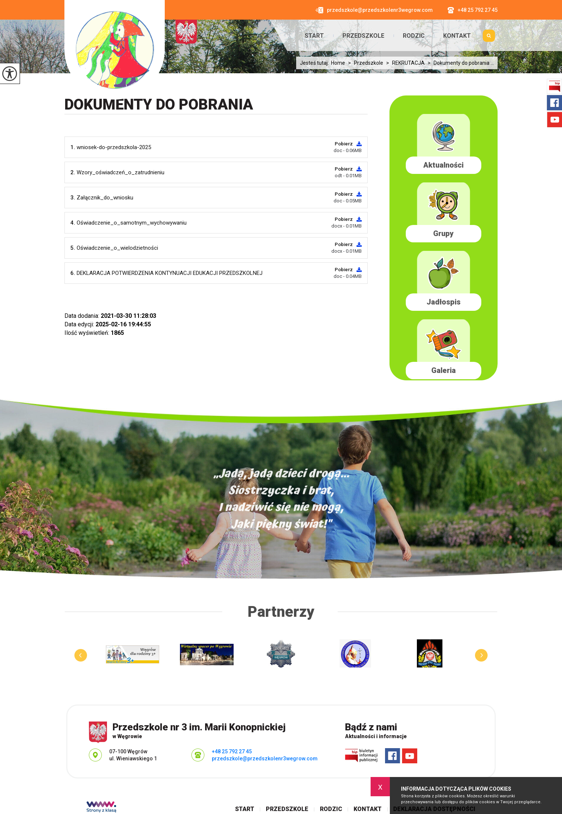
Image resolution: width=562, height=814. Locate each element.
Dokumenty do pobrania (158, 104)
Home (338, 62)
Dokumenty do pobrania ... (459, 62)
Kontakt (457, 36)
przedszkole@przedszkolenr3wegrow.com (374, 10)
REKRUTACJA (404, 62)
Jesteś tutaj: (315, 62)
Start (314, 36)
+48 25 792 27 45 (473, 10)
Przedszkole (363, 36)
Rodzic (414, 36)
